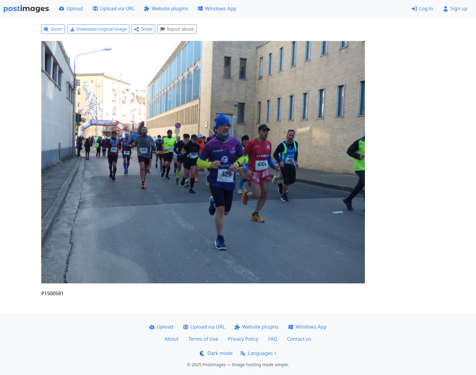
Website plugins (166, 8)
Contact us (299, 339)
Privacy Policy (243, 339)
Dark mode (216, 353)
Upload (71, 8)
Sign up (455, 8)
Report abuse (176, 29)
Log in (422, 8)
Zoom (53, 29)
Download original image (98, 29)
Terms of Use (203, 339)
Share (143, 29)
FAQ (272, 339)
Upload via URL (113, 8)
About (171, 339)
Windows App (217, 8)
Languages (256, 353)
